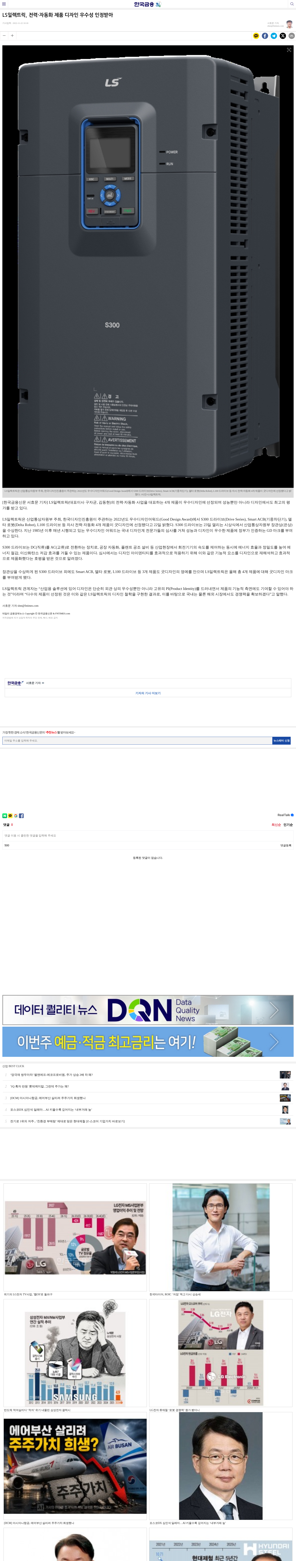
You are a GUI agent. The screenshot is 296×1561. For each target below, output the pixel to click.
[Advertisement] (148, 648)
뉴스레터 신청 (282, 740)
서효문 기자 (35, 683)
